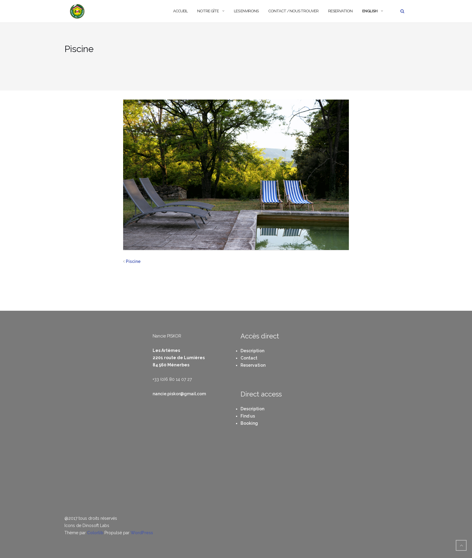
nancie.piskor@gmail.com (179, 393)
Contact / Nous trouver (293, 11)
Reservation (340, 11)
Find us (248, 416)
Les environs (246, 11)
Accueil (180, 11)
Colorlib (95, 532)
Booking (249, 423)
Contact (249, 358)
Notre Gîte (208, 11)
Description (252, 350)
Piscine (133, 261)
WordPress (142, 532)
